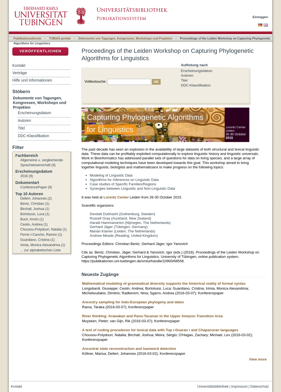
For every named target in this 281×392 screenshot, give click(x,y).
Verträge (19, 73)
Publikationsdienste (27, 38)
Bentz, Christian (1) (34, 204)
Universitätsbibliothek (213, 386)
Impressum (239, 386)
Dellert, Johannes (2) (36, 198)
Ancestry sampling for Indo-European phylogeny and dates (133, 302)
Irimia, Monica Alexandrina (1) (42, 245)
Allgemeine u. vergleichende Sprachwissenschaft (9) (41, 162)
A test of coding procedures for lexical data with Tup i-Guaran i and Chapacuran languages (160, 330)
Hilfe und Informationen (32, 80)
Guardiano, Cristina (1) (37, 240)
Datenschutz (259, 386)
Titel (184, 80)
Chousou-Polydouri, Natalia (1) (43, 229)
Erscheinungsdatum (196, 71)
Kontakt (18, 65)
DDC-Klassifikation (195, 85)
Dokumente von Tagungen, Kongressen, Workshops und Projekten (125, 38)
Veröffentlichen (40, 51)
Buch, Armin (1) (32, 219)
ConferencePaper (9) (36, 187)
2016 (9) (26, 176)
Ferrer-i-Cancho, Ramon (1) (41, 235)
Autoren (187, 75)
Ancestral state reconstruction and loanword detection (129, 349)
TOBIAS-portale (60, 38)
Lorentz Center (116, 197)
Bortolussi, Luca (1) (34, 214)
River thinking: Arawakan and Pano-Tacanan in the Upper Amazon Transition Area (152, 316)
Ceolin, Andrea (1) (34, 224)
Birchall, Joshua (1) (34, 209)
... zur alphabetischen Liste (40, 250)
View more (258, 359)
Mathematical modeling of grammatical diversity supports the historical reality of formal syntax (164, 283)
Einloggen (260, 17)
